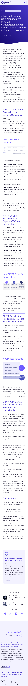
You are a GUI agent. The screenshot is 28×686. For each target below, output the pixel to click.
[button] (25, 2)
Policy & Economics (13, 11)
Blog (3, 11)
